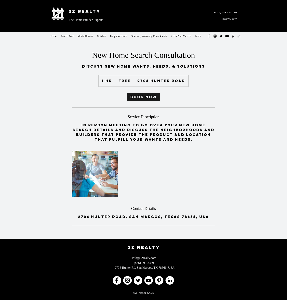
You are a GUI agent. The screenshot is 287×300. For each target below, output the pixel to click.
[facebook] (209, 36)
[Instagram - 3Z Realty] (215, 36)
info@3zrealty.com (144, 258)
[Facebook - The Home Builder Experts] (117, 280)
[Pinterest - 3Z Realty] (233, 36)
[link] (143, 97)
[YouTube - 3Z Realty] (227, 36)
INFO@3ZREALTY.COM (225, 12)
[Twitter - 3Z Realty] (221, 36)
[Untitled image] (95, 174)
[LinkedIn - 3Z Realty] (239, 36)
